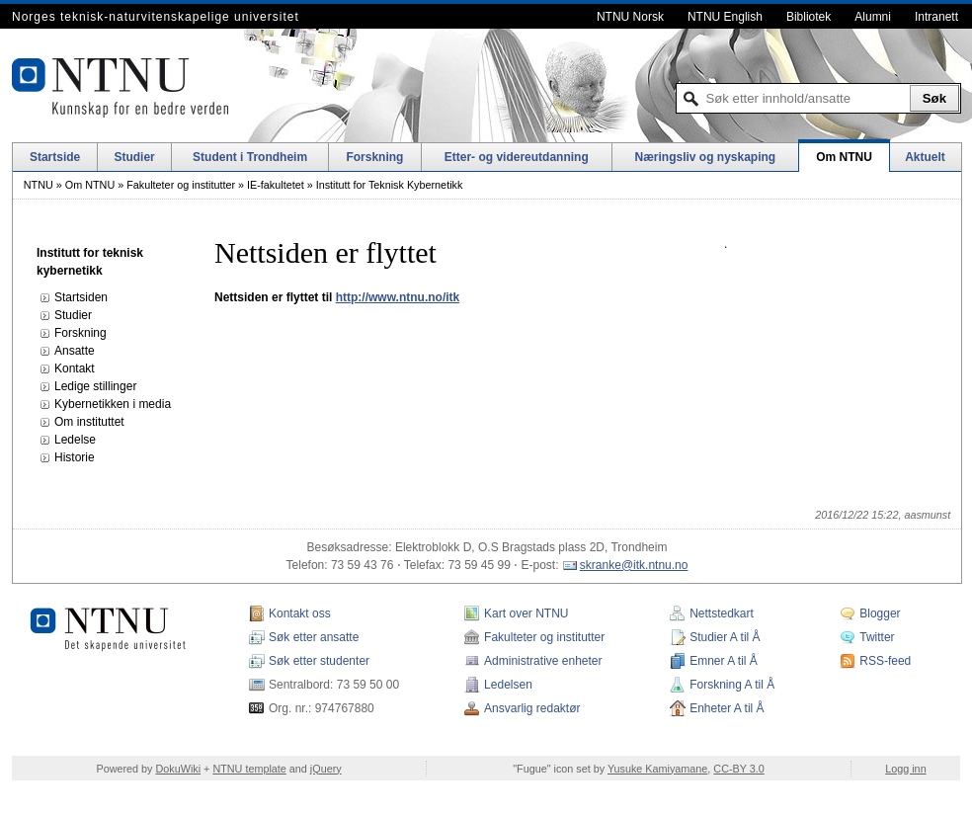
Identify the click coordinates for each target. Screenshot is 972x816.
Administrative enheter (543, 661)
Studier (134, 157)
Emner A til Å (723, 661)
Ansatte (74, 351)
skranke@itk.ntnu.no (634, 565)
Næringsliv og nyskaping (705, 157)
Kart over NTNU (526, 613)
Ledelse (75, 440)
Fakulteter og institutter (180, 185)
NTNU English (725, 17)
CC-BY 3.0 (738, 769)
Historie (74, 457)
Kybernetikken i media (112, 404)
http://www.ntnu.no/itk (398, 297)
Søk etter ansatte (314, 637)
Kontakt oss (300, 613)
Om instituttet (89, 422)
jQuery (326, 769)
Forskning (374, 157)
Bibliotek (808, 17)
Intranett (936, 17)
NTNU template (248, 769)
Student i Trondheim (250, 157)
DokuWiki (179, 769)
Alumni (872, 17)
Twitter (876, 637)
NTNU (38, 185)
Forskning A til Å (731, 685)
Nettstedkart (721, 613)
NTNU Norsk (630, 17)
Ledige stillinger (95, 386)
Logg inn (905, 769)
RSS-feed (885, 661)
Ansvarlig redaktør (532, 708)
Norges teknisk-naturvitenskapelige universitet (155, 17)
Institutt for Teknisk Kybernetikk (389, 185)
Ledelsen (508, 685)
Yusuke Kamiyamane (657, 769)
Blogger (879, 613)
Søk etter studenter (319, 661)
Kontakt (74, 368)
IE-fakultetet (275, 185)
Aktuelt (925, 157)
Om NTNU (844, 157)
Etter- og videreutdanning (517, 157)
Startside (55, 157)
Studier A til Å (724, 637)
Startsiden (81, 297)
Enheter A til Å (726, 708)
